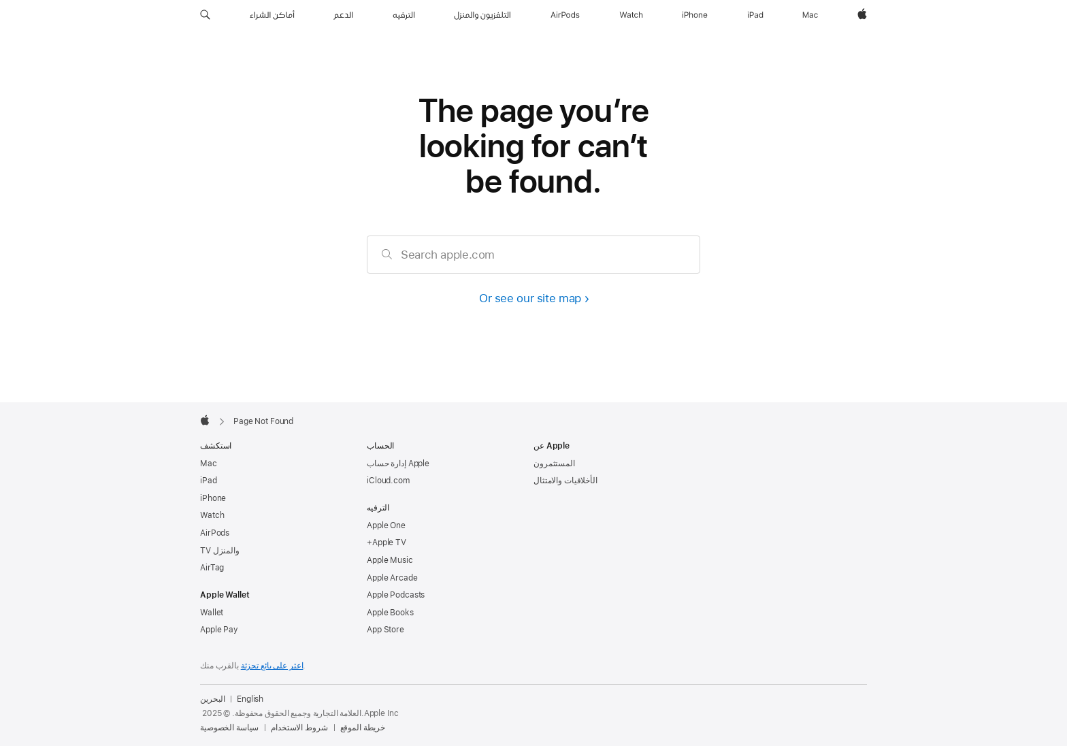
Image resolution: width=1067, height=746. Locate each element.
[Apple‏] (862, 15)
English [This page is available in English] (250, 699)
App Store (385, 629)
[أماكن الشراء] (272, 15)
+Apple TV (386, 542)
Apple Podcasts (396, 595)
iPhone (213, 498)
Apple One (386, 525)
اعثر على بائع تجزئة (272, 665)
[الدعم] (343, 15)
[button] (205, 15)
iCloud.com (388, 480)
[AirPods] (565, 15)
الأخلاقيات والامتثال (565, 480)
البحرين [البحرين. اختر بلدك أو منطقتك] (212, 699)
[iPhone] (694, 15)
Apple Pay (219, 629)
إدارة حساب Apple (398, 463)
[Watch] (631, 15)
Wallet (211, 612)
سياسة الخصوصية (229, 727)
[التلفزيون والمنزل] (482, 15)
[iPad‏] (755, 15)
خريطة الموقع (363, 727)
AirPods (214, 533)
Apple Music (390, 560)
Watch (212, 515)
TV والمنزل (220, 550)
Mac (208, 463)
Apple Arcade (392, 578)
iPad (208, 480)
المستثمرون (554, 463)
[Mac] (810, 15)
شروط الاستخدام (299, 727)
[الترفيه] (404, 15)
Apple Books (390, 612)
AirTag (212, 567)
